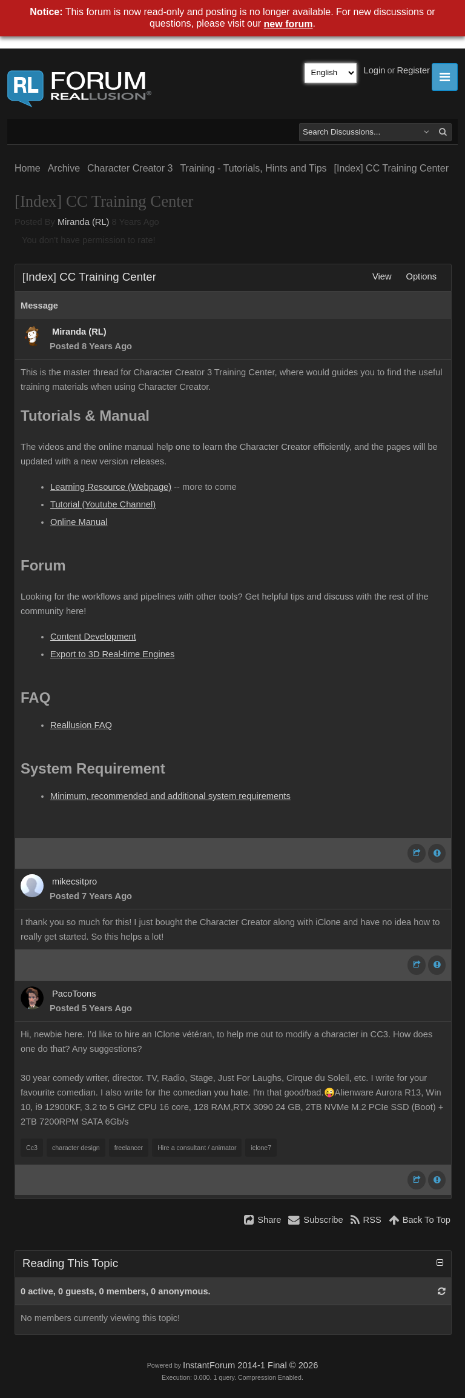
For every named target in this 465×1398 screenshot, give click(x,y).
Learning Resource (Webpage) (110, 487)
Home (28, 168)
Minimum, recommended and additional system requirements (170, 796)
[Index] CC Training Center (391, 168)
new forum (288, 24)
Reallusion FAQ (81, 725)
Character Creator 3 (130, 168)
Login (375, 70)
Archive (64, 168)
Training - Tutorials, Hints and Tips (253, 168)
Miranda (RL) (84, 222)
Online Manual (79, 522)
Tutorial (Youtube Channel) (103, 504)
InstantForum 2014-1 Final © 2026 (250, 1365)
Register (413, 70)
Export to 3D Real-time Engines (112, 654)
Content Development (93, 636)
